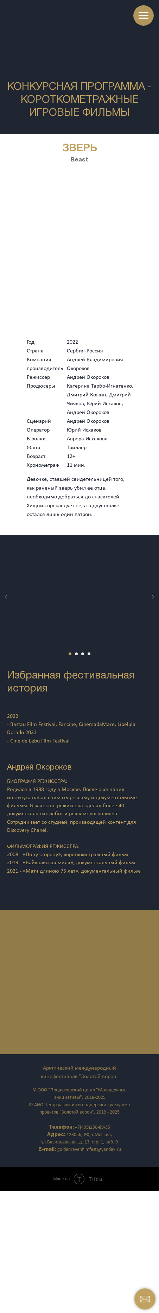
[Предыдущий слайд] (6, 597)
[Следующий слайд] (153, 597)
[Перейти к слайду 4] (89, 653)
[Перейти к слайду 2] (76, 653)
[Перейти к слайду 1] (70, 653)
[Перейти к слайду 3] (82, 653)
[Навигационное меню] (143, 15)
